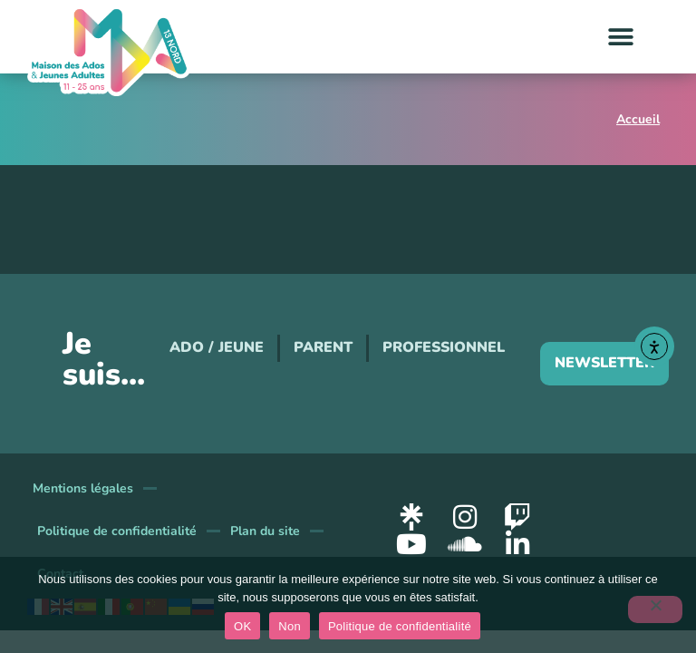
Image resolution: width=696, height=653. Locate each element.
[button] (621, 36)
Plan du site (265, 531)
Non (289, 626)
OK (242, 626)
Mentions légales (83, 488)
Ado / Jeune (216, 347)
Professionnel (443, 347)
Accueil (638, 119)
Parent (323, 347)
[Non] (655, 609)
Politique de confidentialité (117, 531)
